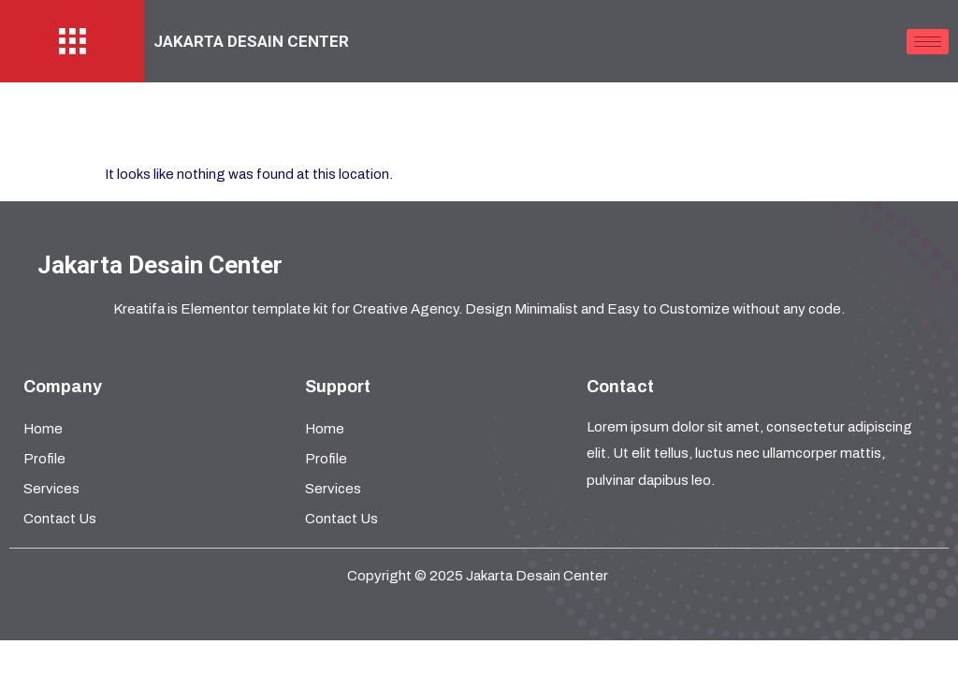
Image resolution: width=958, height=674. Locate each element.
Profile (44, 458)
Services (51, 488)
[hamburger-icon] (928, 41)
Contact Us (59, 518)
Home (43, 428)
